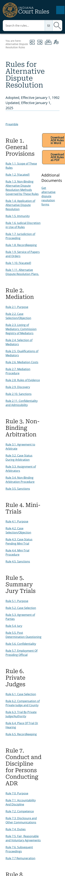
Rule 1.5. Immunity (18, 216)
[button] (49, 25)
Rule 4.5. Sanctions (18, 561)
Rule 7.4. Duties (16, 829)
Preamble (12, 124)
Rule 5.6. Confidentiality (21, 644)
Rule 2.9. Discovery (18, 387)
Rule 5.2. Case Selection (21, 608)
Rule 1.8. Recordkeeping (21, 245)
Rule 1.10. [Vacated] (18, 263)
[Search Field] (32, 25)
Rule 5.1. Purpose (17, 601)
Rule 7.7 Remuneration (20, 858)
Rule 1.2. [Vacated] (17, 175)
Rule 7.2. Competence (20, 811)
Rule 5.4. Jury (14, 626)
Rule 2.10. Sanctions (19, 394)
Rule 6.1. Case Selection (21, 694)
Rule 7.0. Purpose (17, 793)
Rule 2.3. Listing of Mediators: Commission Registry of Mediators (21, 329)
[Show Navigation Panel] (60, 10)
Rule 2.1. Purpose (17, 307)
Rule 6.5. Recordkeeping (21, 734)
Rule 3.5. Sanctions (18, 489)
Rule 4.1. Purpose (17, 521)
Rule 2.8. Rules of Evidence (23, 380)
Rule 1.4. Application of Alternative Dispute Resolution (20, 205)
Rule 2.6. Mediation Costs (22, 362)
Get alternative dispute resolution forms (48, 196)
